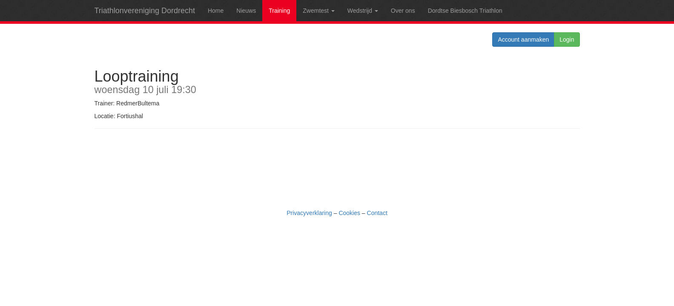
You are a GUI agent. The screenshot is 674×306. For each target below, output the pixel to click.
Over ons (403, 10)
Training (279, 10)
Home (216, 10)
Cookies (349, 213)
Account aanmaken (523, 39)
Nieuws (246, 10)
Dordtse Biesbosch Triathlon (465, 10)
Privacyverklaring (309, 213)
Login (566, 39)
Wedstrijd (362, 10)
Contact (377, 213)
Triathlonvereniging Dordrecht (145, 10)
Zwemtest (319, 10)
